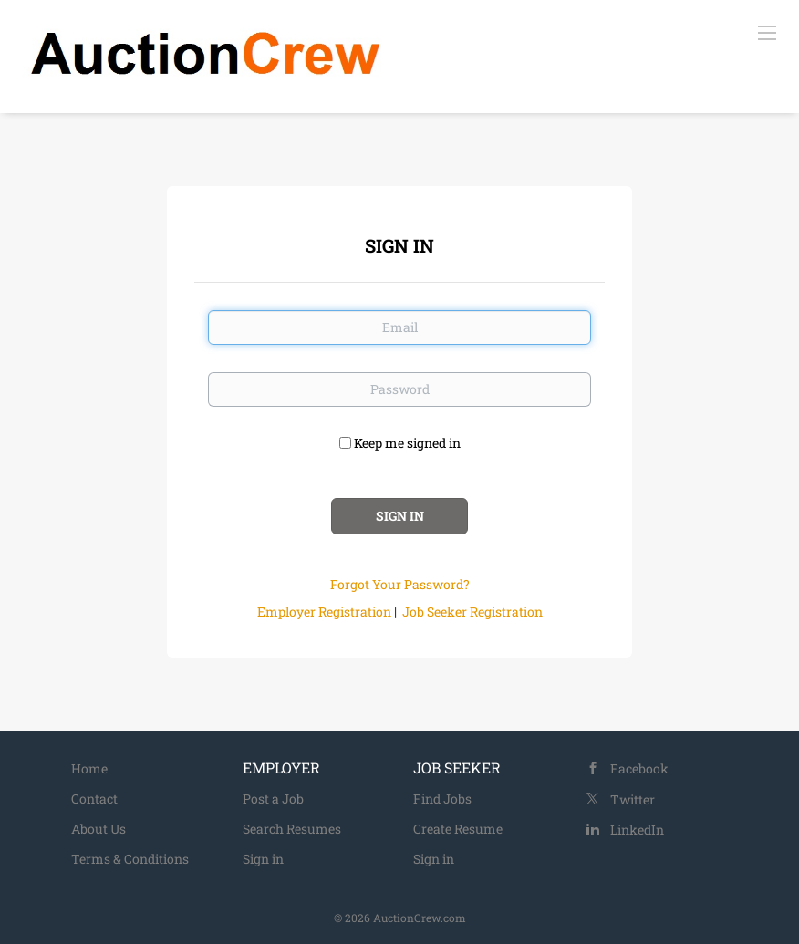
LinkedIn (637, 829)
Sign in (263, 858)
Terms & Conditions (130, 858)
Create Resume (458, 828)
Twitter (632, 799)
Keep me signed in (407, 442)
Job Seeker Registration (472, 611)
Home (89, 768)
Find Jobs (442, 798)
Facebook (639, 768)
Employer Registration (324, 611)
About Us (98, 828)
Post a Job (273, 798)
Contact (94, 798)
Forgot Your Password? (400, 584)
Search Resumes (292, 828)
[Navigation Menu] (767, 32)
